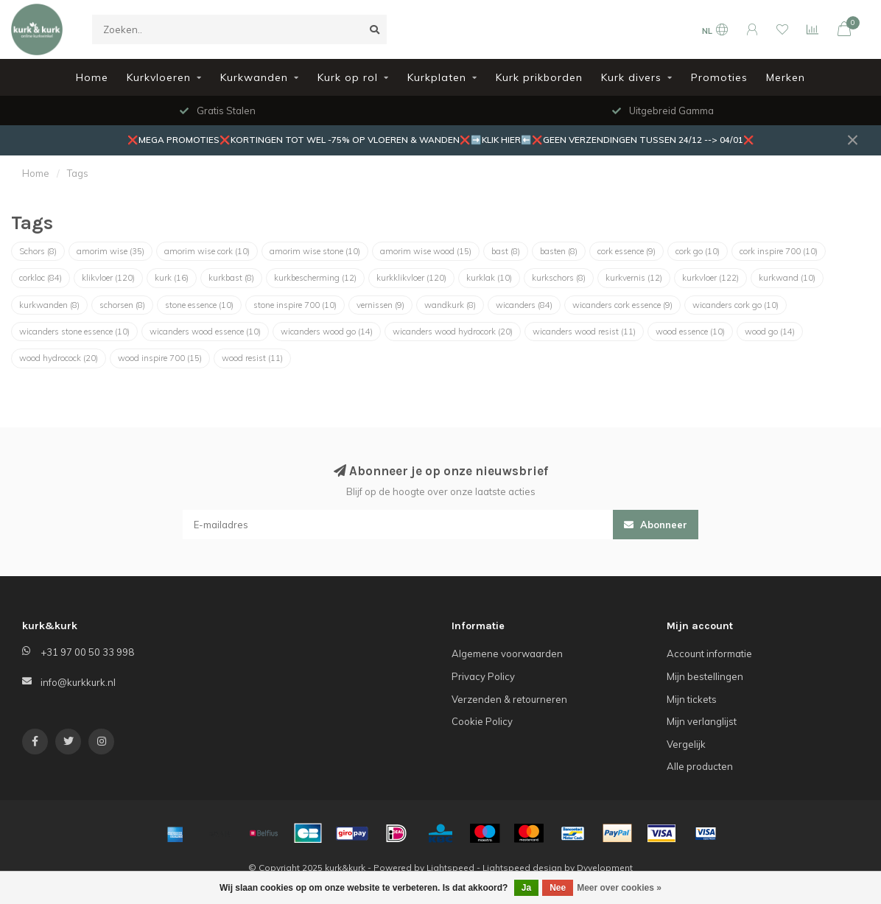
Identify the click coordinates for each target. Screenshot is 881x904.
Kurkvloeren (159, 77)
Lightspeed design (522, 867)
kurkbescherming (315, 278)
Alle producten (700, 766)
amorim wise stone (315, 251)
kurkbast (231, 278)
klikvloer (108, 278)
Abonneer (655, 524)
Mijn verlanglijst (702, 721)
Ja (526, 888)
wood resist (252, 358)
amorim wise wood (425, 251)
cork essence (626, 251)
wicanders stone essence (74, 331)
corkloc (40, 278)
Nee (558, 888)
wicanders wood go (327, 331)
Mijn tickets (692, 699)
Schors (38, 251)
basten (559, 251)
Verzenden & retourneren (509, 699)
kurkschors (559, 278)
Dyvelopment (605, 867)
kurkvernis (634, 278)
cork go (697, 251)
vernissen (380, 305)
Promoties (719, 77)
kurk (172, 278)
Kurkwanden (254, 77)
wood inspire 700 (160, 358)
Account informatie (709, 653)
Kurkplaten (436, 77)
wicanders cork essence (622, 305)
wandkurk (450, 305)
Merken (785, 77)
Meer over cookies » (619, 888)
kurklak (489, 278)
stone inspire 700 (295, 305)
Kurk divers (631, 77)
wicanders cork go (735, 305)
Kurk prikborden (539, 77)
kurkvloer (710, 278)
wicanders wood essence (205, 331)
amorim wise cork (207, 251)
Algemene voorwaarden (507, 653)
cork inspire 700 (779, 251)
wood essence (690, 331)
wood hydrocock (58, 358)
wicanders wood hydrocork (453, 331)
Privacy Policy (483, 676)
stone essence (199, 305)
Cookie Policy (482, 721)
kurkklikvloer (411, 278)
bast (505, 251)
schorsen (122, 305)
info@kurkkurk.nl (78, 682)
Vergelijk (686, 744)
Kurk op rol (347, 77)
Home (92, 77)
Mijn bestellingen (705, 676)
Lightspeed (450, 867)
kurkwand (787, 278)
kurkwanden (49, 305)
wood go (770, 331)
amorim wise (110, 251)
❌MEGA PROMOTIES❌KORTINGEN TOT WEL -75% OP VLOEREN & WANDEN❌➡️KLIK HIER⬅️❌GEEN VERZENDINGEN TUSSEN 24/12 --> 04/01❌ (440, 139)
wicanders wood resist (584, 331)
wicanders (524, 305)
